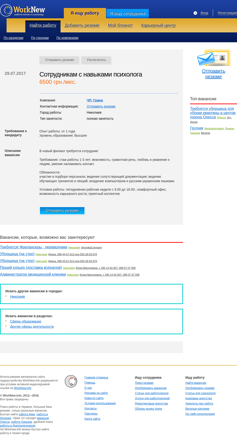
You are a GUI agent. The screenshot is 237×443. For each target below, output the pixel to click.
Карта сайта (92, 418)
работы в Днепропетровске (17, 425)
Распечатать (96, 60)
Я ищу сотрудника (127, 13)
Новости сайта (93, 398)
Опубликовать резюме (199, 388)
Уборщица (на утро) (17, 254)
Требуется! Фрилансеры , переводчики (33, 247)
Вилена (205, 132)
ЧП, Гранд (95, 100)
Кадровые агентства (198, 398)
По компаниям (68, 38)
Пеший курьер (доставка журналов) (31, 268)
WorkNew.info (22, 388)
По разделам (13, 38)
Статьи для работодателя (151, 393)
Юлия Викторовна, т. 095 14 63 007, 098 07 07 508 (106, 267)
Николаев (74, 247)
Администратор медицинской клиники (33, 274)
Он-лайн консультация (200, 414)
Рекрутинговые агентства (151, 403)
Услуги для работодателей (152, 398)
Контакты (90, 408)
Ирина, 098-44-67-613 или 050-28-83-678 (72, 254)
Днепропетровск (214, 128)
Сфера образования (25, 321)
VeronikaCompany (91, 247)
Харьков (195, 132)
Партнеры (91, 413)
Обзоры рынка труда (148, 408)
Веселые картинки (197, 408)
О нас (88, 387)
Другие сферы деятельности (32, 326)
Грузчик (196, 128)
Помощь (89, 382)
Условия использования (100, 403)
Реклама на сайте (96, 393)
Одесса (221, 117)
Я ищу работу (85, 13)
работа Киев (27, 414)
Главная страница (96, 377)
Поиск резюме (144, 383)
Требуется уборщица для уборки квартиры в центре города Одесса (213, 113)
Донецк (229, 128)
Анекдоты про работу (199, 403)
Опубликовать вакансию (151, 388)
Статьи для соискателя (200, 393)
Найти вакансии (195, 383)
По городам (40, 38)
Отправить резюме (59, 60)
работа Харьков (21, 422)
